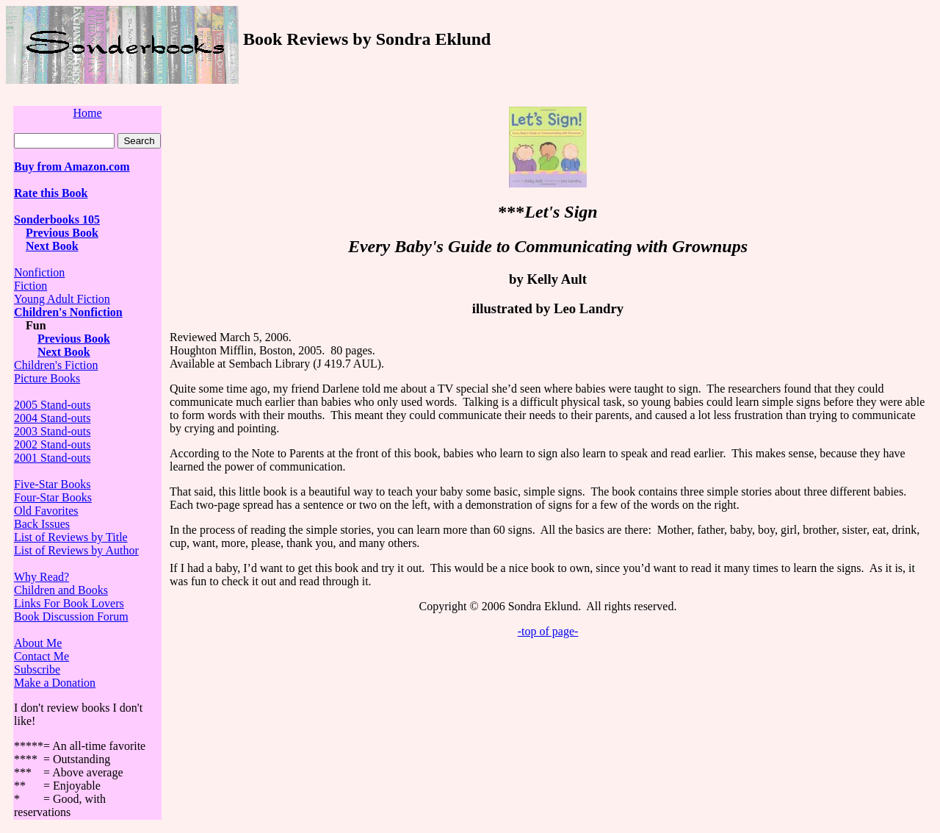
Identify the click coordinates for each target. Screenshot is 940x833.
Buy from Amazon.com (71, 166)
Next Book (52, 246)
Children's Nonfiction (68, 312)
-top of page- (548, 631)
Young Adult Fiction (62, 299)
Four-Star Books (53, 497)
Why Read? (41, 577)
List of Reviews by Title (71, 537)
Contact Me (41, 656)
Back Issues (42, 524)
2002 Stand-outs (52, 444)
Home (87, 113)
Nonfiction (39, 272)
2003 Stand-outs (52, 431)
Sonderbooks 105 (57, 219)
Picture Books (47, 378)
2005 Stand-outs (52, 404)
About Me (38, 643)
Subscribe (37, 669)
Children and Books (61, 590)
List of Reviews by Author (76, 550)
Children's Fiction (56, 365)
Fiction (30, 285)
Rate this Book (50, 193)
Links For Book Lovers (69, 603)
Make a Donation (54, 682)
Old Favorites (46, 510)
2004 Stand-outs (52, 418)
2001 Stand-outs (52, 457)
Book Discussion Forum (71, 616)
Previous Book (62, 232)
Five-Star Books (52, 484)
